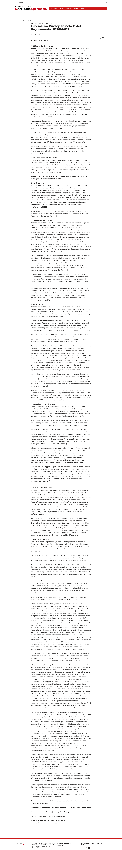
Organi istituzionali (66, 8)
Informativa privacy (64, 843)
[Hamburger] (105, 8)
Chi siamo (54, 8)
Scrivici (82, 8)
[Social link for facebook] (84, 848)
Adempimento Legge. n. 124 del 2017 (92, 843)
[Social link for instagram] (86, 848)
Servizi (76, 8)
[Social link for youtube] (89, 848)
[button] (96, 38)
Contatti (60, 845)
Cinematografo (20, 2)
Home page (18, 20)
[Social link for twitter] (81, 848)
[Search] (106, 3)
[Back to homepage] (22, 844)
